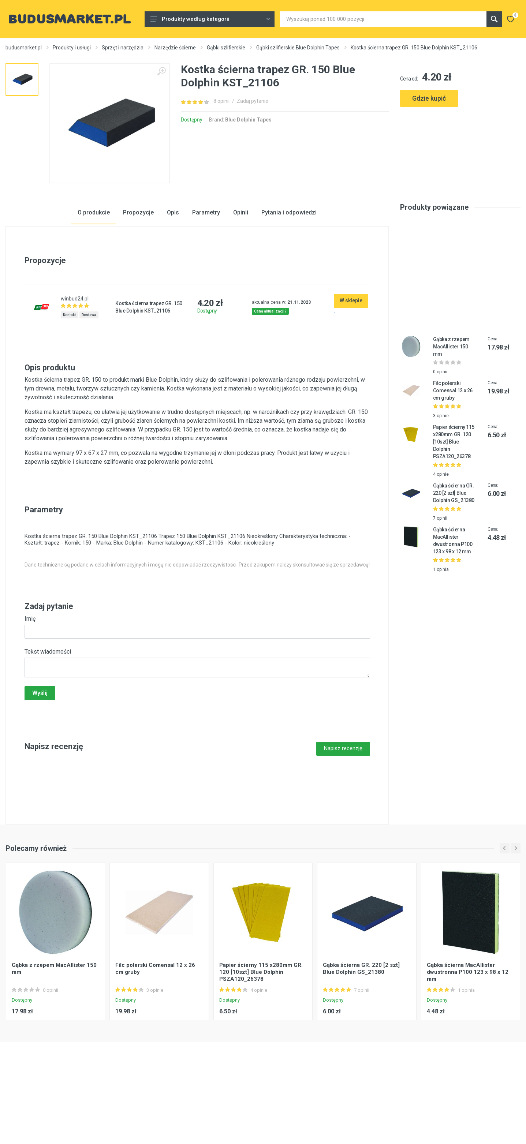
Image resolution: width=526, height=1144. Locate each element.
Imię (30, 676)
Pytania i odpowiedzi (289, 270)
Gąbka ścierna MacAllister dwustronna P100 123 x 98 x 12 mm (467, 1029)
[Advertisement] (460, 142)
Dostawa (89, 372)
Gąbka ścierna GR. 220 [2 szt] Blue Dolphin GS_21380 (453, 551)
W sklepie (351, 358)
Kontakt (69, 372)
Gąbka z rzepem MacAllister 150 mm (451, 404)
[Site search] (383, 19)
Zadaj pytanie (252, 101)
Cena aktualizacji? (270, 369)
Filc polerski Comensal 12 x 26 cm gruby (453, 448)
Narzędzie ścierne (175, 48)
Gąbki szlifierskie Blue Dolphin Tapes (298, 48)
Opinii (240, 270)
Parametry (206, 270)
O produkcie (94, 270)
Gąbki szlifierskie (226, 48)
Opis (173, 270)
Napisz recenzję (343, 806)
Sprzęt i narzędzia (122, 48)
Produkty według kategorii (210, 19)
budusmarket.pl (23, 48)
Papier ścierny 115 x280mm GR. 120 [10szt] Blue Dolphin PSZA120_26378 (453, 499)
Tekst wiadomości (48, 709)
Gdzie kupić (429, 98)
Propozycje (138, 270)
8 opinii (221, 101)
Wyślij (40, 750)
